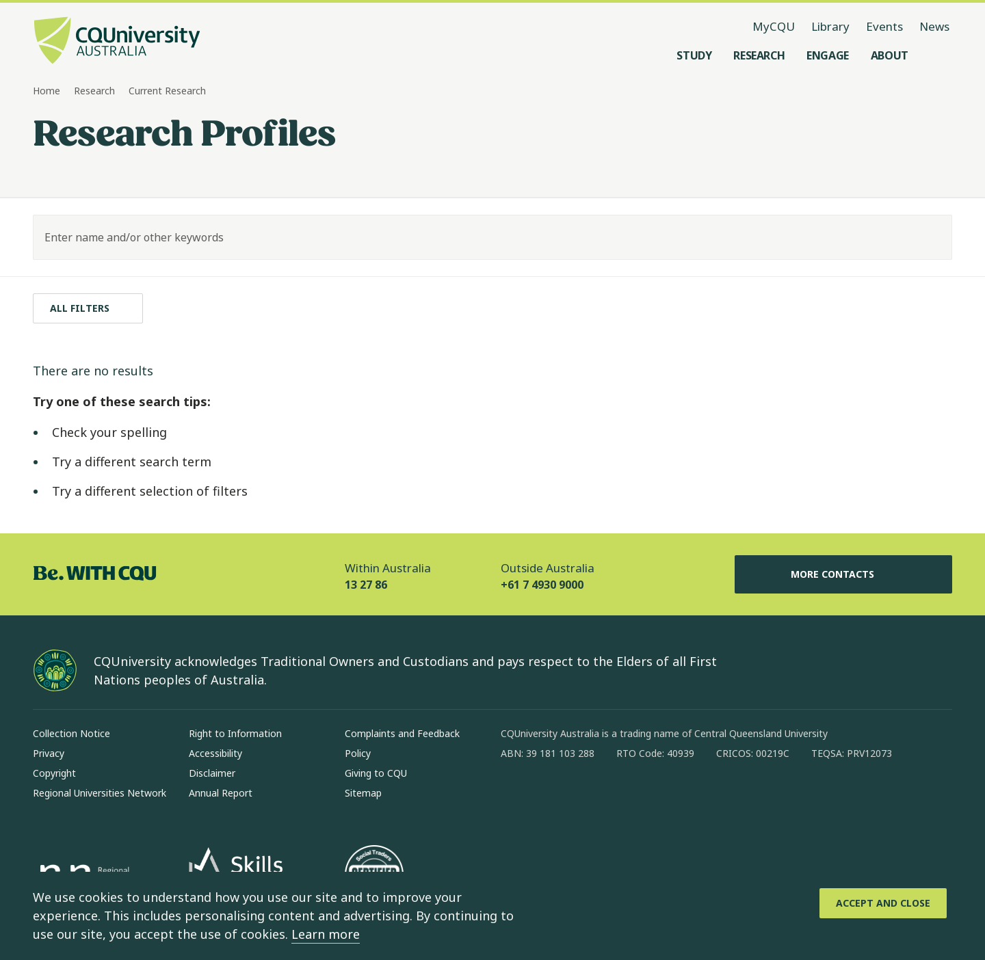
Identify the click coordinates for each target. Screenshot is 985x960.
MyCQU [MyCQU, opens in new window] (773, 26)
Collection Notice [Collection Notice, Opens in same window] (71, 733)
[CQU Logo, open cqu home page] (117, 41)
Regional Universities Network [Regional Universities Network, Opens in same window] (99, 792)
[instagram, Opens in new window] (551, 797)
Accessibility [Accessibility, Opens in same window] (215, 753)
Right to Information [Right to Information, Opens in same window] (235, 733)
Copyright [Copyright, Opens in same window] (54, 772)
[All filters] (88, 308)
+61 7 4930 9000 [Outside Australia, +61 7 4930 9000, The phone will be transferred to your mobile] (542, 584)
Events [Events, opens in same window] (884, 26)
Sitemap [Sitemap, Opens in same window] (363, 792)
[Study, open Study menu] (694, 55)
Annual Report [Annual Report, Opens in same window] (220, 792)
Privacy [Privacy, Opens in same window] (48, 753)
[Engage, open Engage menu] (827, 55)
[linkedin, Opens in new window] (587, 797)
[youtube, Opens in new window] (658, 797)
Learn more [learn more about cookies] (325, 934)
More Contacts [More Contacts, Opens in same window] (843, 574)
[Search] (930, 237)
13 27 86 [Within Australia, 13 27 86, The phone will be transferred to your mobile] (366, 584)
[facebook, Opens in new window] (516, 797)
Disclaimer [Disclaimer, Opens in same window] (212, 772)
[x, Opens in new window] (622, 797)
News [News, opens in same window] (934, 26)
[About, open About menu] (889, 55)
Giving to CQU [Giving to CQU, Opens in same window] (376, 772)
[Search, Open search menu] (938, 55)
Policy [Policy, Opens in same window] (358, 753)
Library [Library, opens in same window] (830, 26)
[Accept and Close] (883, 903)
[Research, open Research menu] (759, 55)
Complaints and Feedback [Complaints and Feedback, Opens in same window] (402, 733)
